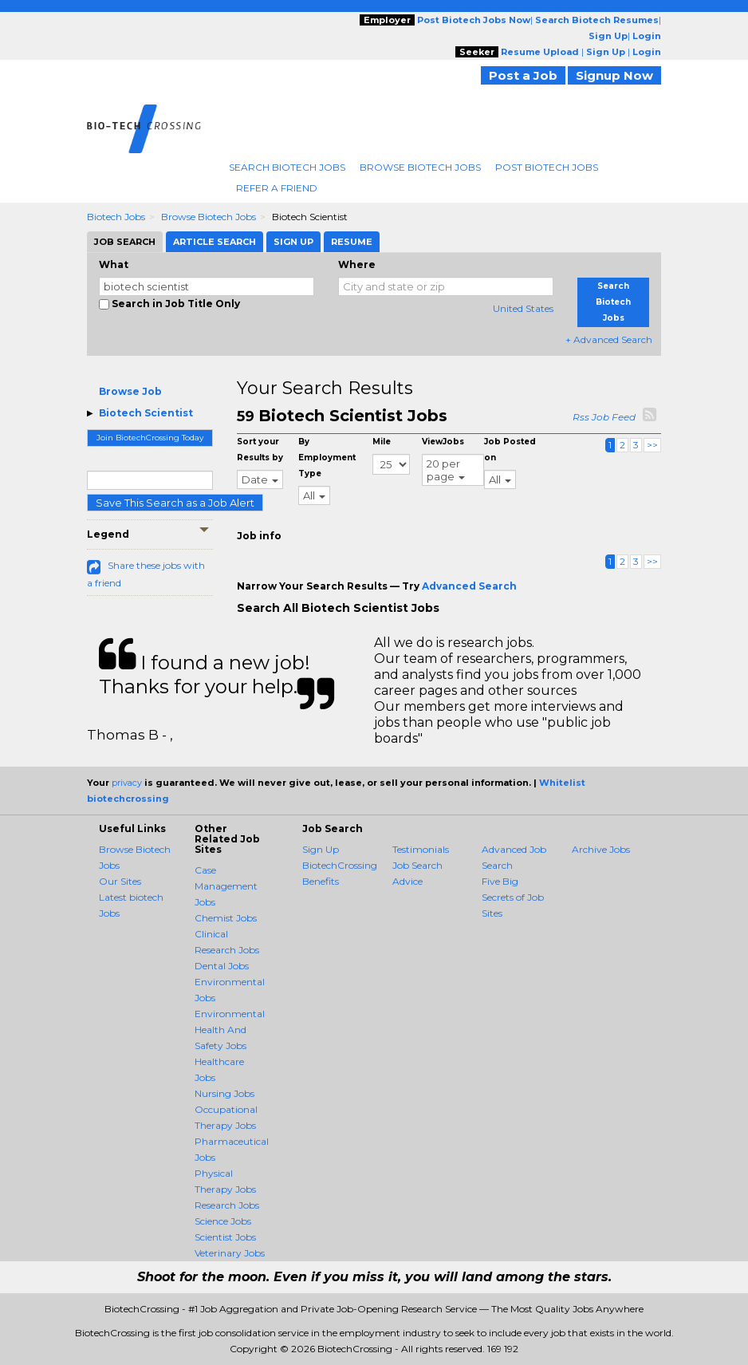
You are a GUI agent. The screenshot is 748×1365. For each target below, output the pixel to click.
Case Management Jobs (226, 886)
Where (357, 264)
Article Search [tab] (214, 241)
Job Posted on (510, 449)
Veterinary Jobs (230, 1253)
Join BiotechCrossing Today (149, 437)
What (113, 264)
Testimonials (420, 849)
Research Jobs (227, 1205)
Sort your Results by (260, 449)
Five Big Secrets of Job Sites (513, 897)
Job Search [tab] (125, 241)
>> (652, 445)
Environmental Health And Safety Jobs (230, 1029)
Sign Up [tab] (293, 241)
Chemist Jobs (226, 918)
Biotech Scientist (146, 413)
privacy (127, 782)
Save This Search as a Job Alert (175, 502)
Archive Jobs (601, 849)
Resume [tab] (351, 241)
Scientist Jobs (225, 1237)
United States (523, 308)
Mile (381, 441)
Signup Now (614, 75)
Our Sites (120, 881)
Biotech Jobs (116, 217)
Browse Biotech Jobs (420, 167)
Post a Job (523, 75)
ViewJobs (443, 441)
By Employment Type (327, 457)
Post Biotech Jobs (546, 167)
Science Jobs (223, 1221)
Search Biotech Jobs (287, 167)
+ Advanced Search (608, 339)
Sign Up (320, 849)
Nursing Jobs (224, 1093)
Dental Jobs (222, 966)
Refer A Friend (276, 188)
